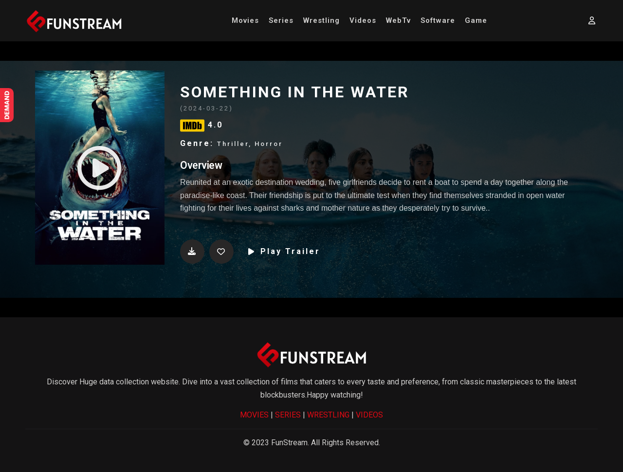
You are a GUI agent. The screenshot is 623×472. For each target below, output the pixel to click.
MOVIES (254, 414)
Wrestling (321, 20)
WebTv (398, 20)
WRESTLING (328, 414)
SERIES (288, 414)
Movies (245, 20)
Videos (362, 20)
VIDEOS (369, 414)
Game (476, 20)
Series (281, 20)
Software (438, 20)
